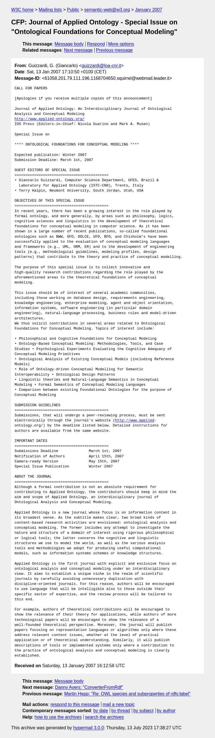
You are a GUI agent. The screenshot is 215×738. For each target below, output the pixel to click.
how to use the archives (58, 717)
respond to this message (74, 704)
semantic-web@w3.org (107, 9)
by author (166, 710)
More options (121, 44)
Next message (78, 50)
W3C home (22, 9)
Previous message (114, 50)
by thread (120, 710)
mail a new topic (119, 704)
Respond (96, 44)
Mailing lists (50, 9)
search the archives (104, 717)
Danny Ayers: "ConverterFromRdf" (89, 687)
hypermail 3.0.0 (88, 727)
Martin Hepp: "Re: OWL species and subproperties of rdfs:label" (127, 693)
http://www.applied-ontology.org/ (50, 119)
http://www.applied (134, 420)
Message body (69, 44)
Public (73, 9)
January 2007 (148, 9)
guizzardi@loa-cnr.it (101, 65)
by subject (143, 710)
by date (100, 710)
